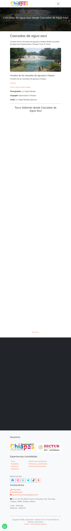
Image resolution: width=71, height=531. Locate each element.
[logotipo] (19, 4)
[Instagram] (17, 480)
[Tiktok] (33, 480)
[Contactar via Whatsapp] (4, 526)
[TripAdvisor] (38, 480)
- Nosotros (14, 466)
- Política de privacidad (37, 466)
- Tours (12, 461)
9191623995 (15, 490)
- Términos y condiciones (37, 464)
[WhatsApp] (23, 480)
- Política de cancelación (37, 461)
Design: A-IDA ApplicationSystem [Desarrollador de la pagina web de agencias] (35, 524)
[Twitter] (28, 480)
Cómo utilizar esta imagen (20, 87)
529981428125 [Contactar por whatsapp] (16, 492)
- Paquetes (14, 464)
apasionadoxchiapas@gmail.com (24, 495)
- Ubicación (14, 469)
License (13, 83)
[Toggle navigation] (58, 4)
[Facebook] (12, 480)
